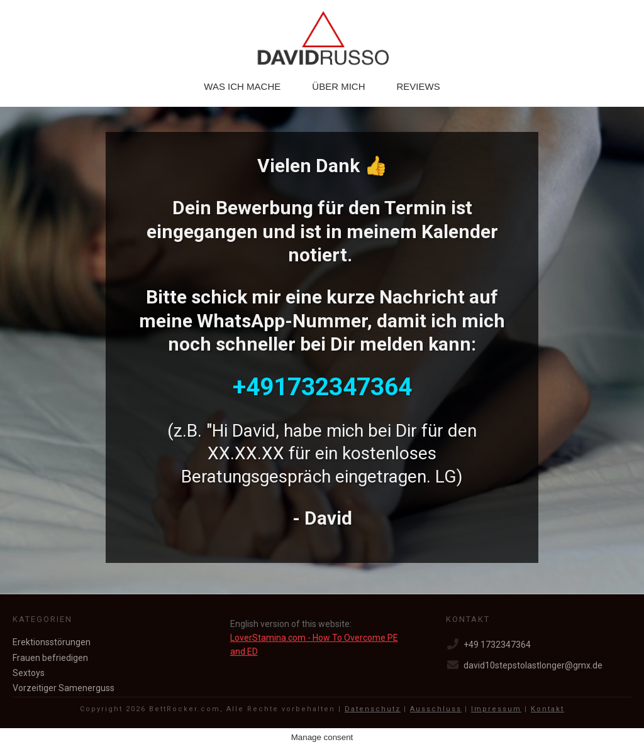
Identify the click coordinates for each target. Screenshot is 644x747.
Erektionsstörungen (52, 642)
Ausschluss (436, 709)
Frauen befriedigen (50, 658)
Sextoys (29, 673)
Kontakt (547, 709)
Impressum (496, 709)
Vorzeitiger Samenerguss (63, 688)
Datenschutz (373, 709)
